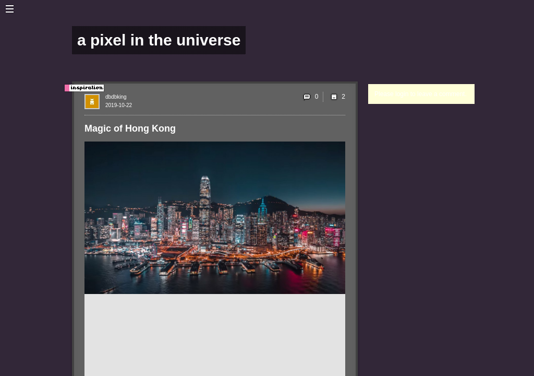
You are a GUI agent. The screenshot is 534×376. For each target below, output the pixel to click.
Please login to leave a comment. (420, 94)
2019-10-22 (118, 105)
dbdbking (116, 97)
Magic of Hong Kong (130, 128)
